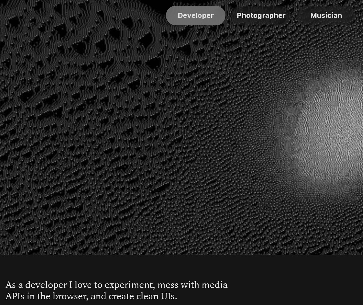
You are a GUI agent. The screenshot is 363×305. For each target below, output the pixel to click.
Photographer (261, 15)
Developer (196, 15)
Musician (326, 15)
